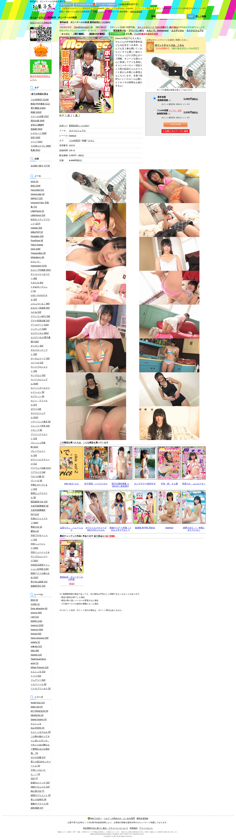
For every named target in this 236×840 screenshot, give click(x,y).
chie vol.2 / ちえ (71, 483)
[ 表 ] (68, 115)
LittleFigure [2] (37, 211)
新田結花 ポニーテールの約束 (71, 578)
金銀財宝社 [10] (38, 586)
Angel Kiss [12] (38, 702)
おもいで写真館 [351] (41, 270)
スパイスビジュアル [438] (39, 381)
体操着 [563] (36, 129)
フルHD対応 (74, 140)
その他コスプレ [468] (41, 146)
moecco (72, 135)
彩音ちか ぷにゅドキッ (193, 483)
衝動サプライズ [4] (39, 804)
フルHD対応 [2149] (40, 99)
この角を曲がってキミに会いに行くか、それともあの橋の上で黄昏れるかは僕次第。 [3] (40, 744)
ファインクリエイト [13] (39, 436)
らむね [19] (36, 312)
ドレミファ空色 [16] (40, 426)
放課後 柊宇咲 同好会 (145, 528)
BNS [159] (35, 186)
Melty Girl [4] (37, 707)
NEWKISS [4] (37, 715)
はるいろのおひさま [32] (39, 297)
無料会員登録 (136, 12)
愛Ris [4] (35, 531)
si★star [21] (36, 646)
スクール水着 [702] (40, 116)
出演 (63, 125)
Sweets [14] (36, 655)
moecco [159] (37, 625)
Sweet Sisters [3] (39, 719)
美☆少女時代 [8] (38, 799)
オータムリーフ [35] (40, 358)
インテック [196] (39, 329)
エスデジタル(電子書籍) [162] (40, 339)
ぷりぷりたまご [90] (40, 304)
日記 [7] (34, 778)
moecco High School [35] (37, 631)
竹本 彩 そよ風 (169, 483)
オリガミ (65, 34)
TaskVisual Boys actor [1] (38, 661)
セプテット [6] (37, 396)
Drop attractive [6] (39, 608)
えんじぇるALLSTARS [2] (37, 726)
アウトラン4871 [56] (40, 316)
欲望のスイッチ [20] (40, 782)
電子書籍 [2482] (38, 108)
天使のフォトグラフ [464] (39, 520)
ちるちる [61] (37, 282)
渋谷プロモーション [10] (39, 537)
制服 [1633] (36, 112)
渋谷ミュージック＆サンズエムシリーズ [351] (40, 556)
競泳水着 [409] (37, 120)
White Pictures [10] (39, 667)
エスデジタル (177, 30)
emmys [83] (36, 612)
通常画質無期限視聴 (164, 98)
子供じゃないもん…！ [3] (38, 772)
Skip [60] (35, 650)
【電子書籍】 (79, 34)
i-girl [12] (35, 617)
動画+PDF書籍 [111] (40, 104)
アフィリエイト (146, 828)
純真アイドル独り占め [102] (40, 575)
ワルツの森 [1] (37, 476)
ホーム (33, 17)
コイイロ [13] (37, 362)
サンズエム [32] (38, 375)
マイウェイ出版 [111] (41, 468)
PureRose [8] (37, 240)
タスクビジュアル (195, 30)
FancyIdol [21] (37, 190)
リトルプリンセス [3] (40, 688)
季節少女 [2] (36, 527)
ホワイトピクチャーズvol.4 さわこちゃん (96, 529)
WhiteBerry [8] (37, 257)
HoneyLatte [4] (37, 194)
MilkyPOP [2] (37, 232)
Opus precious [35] (39, 638)
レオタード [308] (39, 133)
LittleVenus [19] (38, 215)
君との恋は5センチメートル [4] (41, 763)
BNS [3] (34, 600)
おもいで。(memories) (157, 30)
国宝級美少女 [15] (39, 501)
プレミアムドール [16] (38, 453)
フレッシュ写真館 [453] (38, 445)
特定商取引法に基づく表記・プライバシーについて (105, 828)
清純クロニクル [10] (40, 787)
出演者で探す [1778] (40, 166)
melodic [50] (36, 228)
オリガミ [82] (37, 346)
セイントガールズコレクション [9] (40, 390)
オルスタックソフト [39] (39, 352)
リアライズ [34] (38, 472)
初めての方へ (99, 12)
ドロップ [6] (36, 430)
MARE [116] (36, 621)
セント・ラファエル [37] (39, 402)
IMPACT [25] (37, 198)
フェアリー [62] (38, 680)
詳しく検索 (201, 16)
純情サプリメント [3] (40, 795)
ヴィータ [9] (36, 480)
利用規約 (134, 828)
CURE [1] (35, 604)
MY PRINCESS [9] (39, 711)
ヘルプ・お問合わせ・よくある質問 (119, 818)
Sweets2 (169, 528)
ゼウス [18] (36, 409)
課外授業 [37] (37, 808)
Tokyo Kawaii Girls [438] (37, 247)
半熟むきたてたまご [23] (39, 487)
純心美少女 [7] (37, 791)
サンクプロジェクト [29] (39, 369)
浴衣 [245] (35, 137)
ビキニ (42, 17)
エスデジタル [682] (40, 333)
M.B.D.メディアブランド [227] (40, 221)
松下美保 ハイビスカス (96, 483)
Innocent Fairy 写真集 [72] (40, 204)
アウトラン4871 (136, 30)
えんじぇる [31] (38, 671)
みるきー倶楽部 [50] (40, 308)
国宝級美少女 (119, 30)
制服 (84, 140)
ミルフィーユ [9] (38, 684)
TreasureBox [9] (38, 253)
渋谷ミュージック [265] (38, 546)
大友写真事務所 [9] (39, 506)
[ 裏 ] (76, 115)
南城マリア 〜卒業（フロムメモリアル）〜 (120, 529)
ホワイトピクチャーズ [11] (40, 461)
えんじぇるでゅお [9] (40, 732)
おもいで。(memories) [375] (39, 263)
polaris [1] (35, 642)
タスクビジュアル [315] (38, 415)
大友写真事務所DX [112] (38, 512)
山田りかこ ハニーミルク (71, 529)
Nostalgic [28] (37, 236)
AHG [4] (34, 181)
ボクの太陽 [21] (38, 757)
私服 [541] (35, 150)
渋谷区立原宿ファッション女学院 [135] (40, 567)
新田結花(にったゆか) (79, 125)
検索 (153, 16)
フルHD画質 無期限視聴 (169, 112)
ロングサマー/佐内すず (145, 483)
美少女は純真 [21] (39, 582)
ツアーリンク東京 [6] (40, 421)
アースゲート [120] (40, 325)
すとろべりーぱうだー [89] (40, 276)
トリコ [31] (36, 676)
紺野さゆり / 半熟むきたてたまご (194, 529)
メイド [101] (36, 142)
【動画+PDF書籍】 (97, 34)
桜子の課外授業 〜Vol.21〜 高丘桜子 (120, 484)
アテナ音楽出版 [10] (40, 320)
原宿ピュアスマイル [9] (39, 495)
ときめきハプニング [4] (39, 289)
